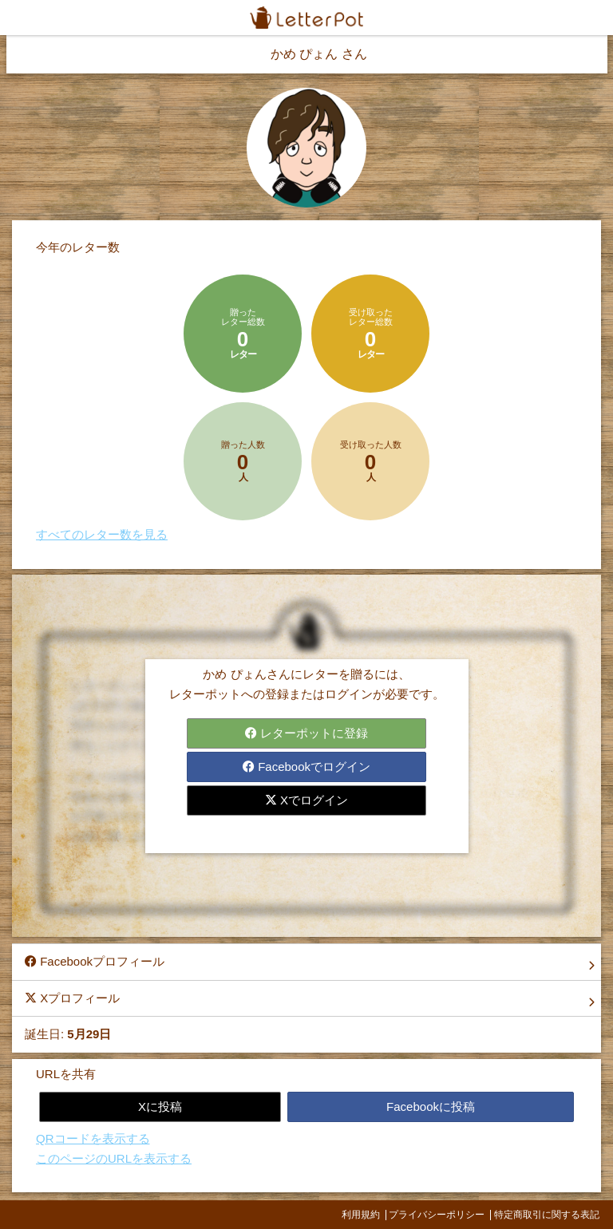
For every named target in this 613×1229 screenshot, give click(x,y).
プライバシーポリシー (436, 1214)
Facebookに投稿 (430, 1106)
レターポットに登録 (306, 733)
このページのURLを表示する (114, 1158)
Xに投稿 (160, 1106)
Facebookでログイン (306, 766)
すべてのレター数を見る (102, 534)
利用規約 (361, 1214)
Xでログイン (306, 800)
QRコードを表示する (93, 1138)
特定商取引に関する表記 (546, 1214)
